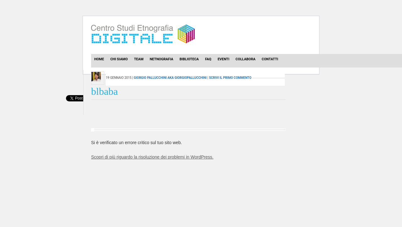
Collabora (245, 59)
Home (99, 59)
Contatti (270, 59)
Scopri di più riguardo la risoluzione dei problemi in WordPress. (152, 156)
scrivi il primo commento (230, 77)
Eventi (223, 59)
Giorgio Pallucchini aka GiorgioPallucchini (170, 77)
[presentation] (74, 105)
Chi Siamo (119, 59)
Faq (208, 59)
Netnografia (161, 59)
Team (139, 59)
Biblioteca (189, 59)
